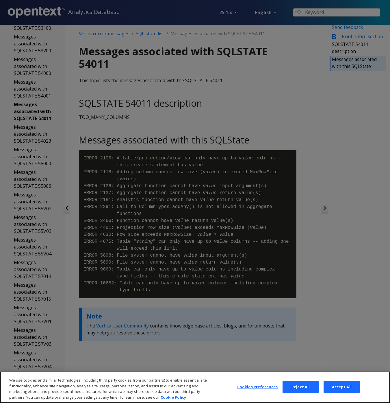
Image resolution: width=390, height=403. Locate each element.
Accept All (342, 394)
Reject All (300, 394)
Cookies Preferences (257, 394)
